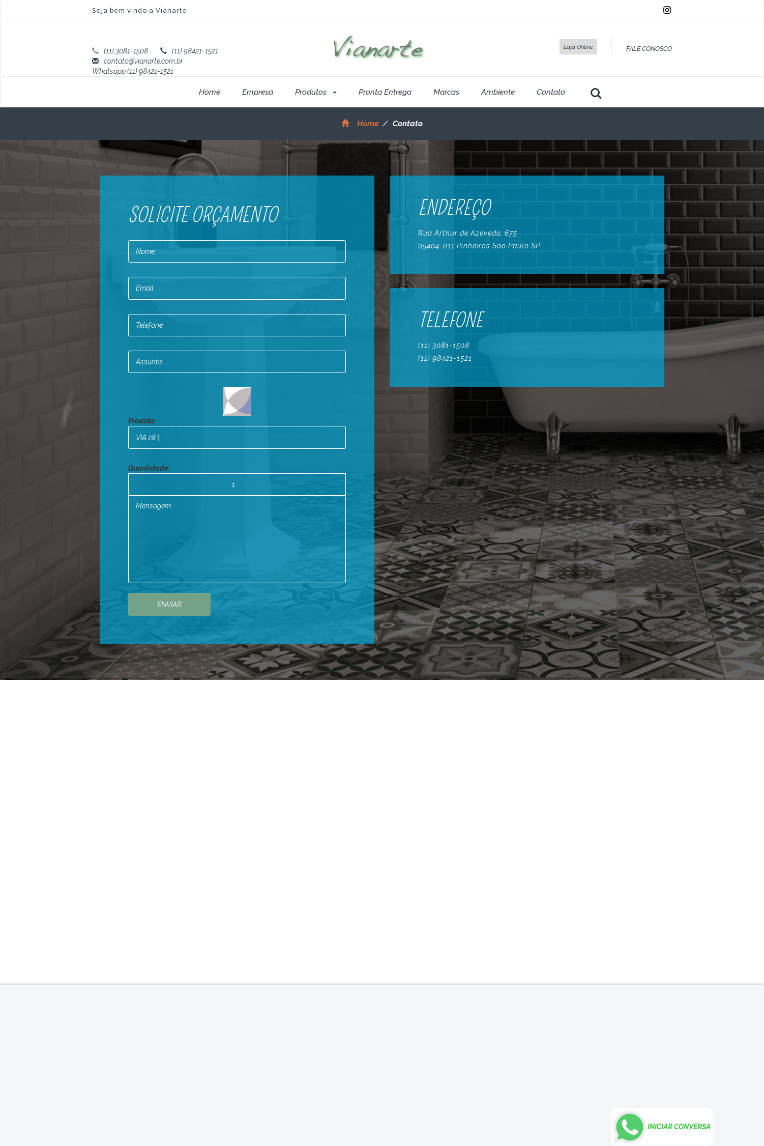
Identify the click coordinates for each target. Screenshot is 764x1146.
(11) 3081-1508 (126, 51)
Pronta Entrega (385, 92)
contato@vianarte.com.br (143, 61)
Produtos (316, 92)
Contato (551, 92)
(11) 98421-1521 (195, 51)
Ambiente (498, 92)
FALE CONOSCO (649, 48)
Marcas (446, 92)
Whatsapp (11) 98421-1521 (132, 71)
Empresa (257, 92)
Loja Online (578, 46)
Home (209, 92)
